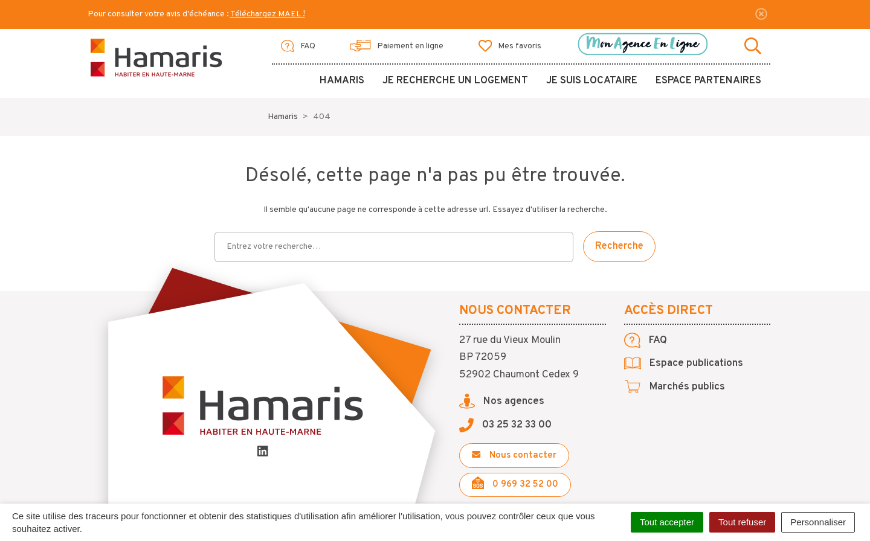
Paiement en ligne (396, 46)
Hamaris (342, 81)
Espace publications (683, 363)
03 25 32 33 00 (505, 425)
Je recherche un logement (455, 81)
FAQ (298, 46)
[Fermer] (761, 14)
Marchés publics (674, 387)
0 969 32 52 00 (515, 483)
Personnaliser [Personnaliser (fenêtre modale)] (818, 522)
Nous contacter (514, 455)
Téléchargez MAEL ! (267, 14)
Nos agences (501, 401)
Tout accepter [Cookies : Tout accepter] (667, 522)
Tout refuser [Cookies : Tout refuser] (742, 522)
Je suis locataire (591, 81)
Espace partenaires (708, 81)
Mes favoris (510, 46)
